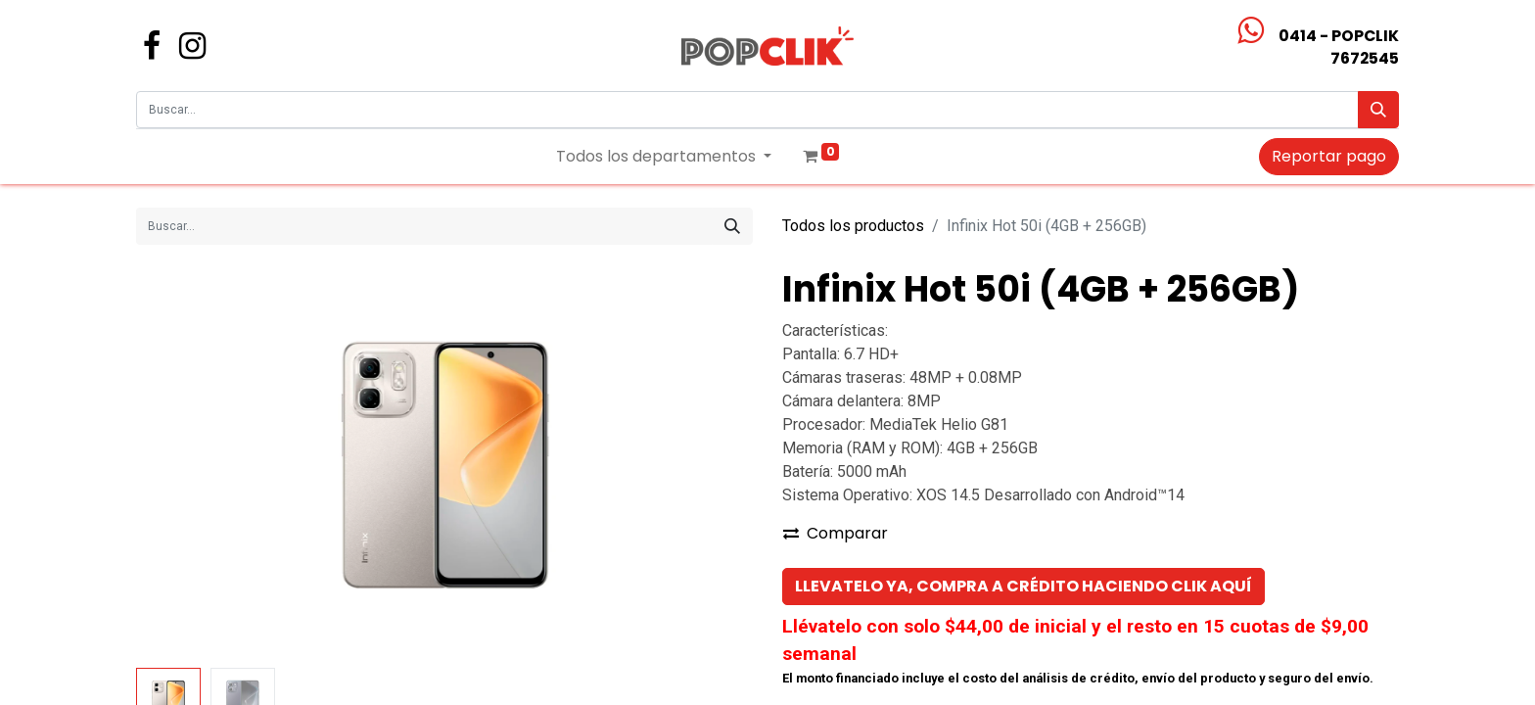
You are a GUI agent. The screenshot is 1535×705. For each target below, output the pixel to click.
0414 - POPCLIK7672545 (1339, 47)
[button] (1023, 586)
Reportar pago (1329, 156)
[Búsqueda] (1378, 109)
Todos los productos (853, 225)
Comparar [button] (835, 533)
